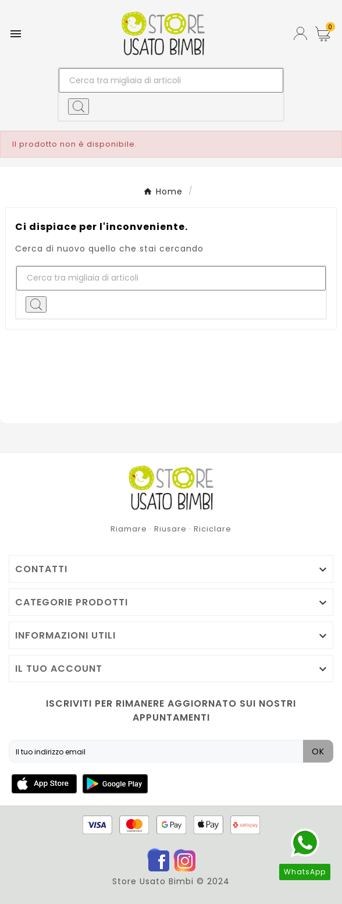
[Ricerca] (171, 80)
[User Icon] (300, 33)
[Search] (78, 106)
